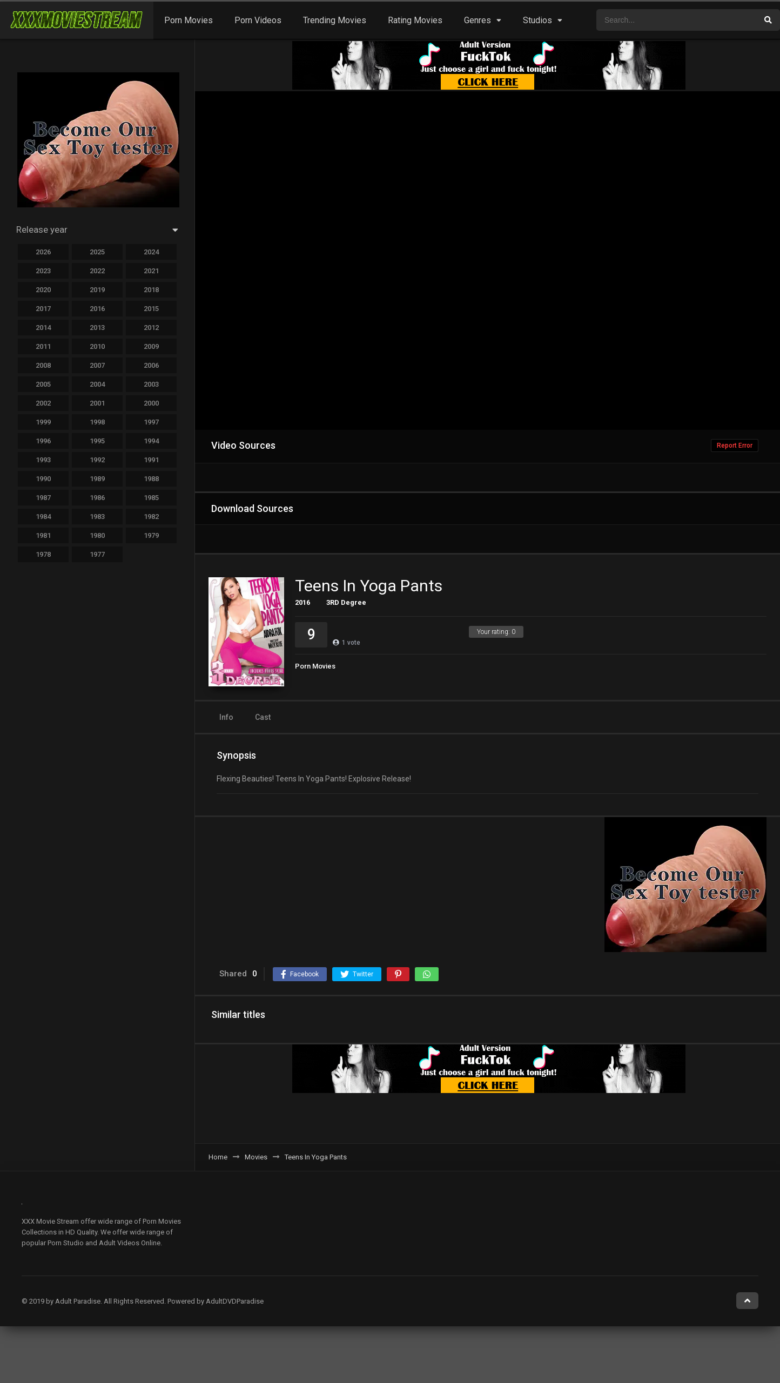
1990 (43, 479)
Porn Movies (188, 20)
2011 (43, 346)
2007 (97, 365)
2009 (151, 346)
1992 (97, 460)
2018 (151, 290)
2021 (151, 271)
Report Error (734, 445)
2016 (302, 602)
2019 (97, 290)
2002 (43, 403)
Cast (263, 717)
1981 (43, 535)
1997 (151, 422)
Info (226, 717)
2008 (43, 365)
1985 (151, 498)
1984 (43, 516)
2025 (97, 252)
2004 (97, 384)
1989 (97, 479)
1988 (151, 479)
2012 (151, 327)
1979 (151, 535)
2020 (43, 290)
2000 (151, 403)
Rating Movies (415, 20)
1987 (43, 498)
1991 (151, 460)
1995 (97, 441)
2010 (97, 346)
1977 (97, 554)
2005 (43, 384)
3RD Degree (346, 602)
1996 (43, 441)
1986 (97, 498)
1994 (151, 441)
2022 (97, 271)
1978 (43, 554)
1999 (43, 422)
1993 (43, 460)
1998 (97, 422)
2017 (43, 309)
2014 (43, 327)
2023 (43, 271)
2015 (151, 309)
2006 (151, 365)
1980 (97, 535)
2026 (43, 252)
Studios (537, 20)
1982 (151, 516)
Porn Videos (257, 20)
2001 (97, 403)
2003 (151, 384)
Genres (477, 20)
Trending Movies (334, 20)
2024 (151, 252)
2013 (97, 327)
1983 (97, 516)
